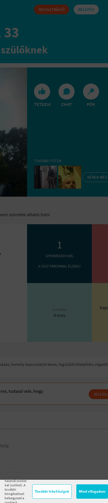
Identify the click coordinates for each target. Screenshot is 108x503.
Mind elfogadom (92, 491)
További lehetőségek (52, 491)
